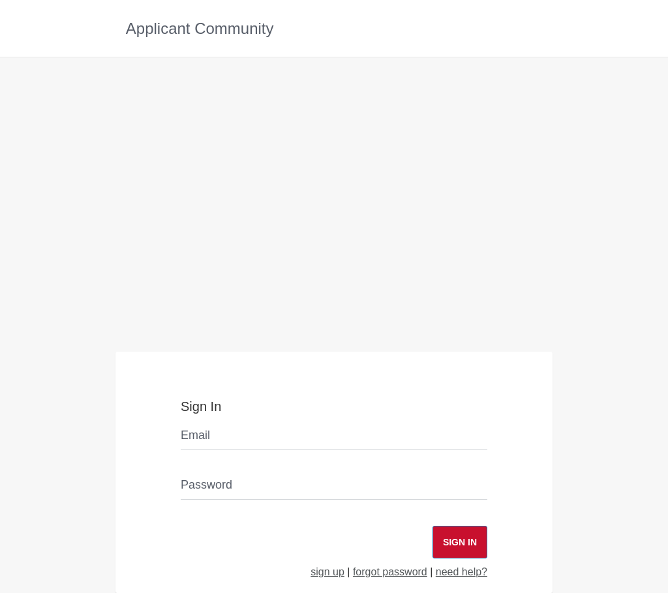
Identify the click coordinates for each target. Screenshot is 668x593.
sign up (327, 571)
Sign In (460, 542)
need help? (461, 571)
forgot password (390, 571)
